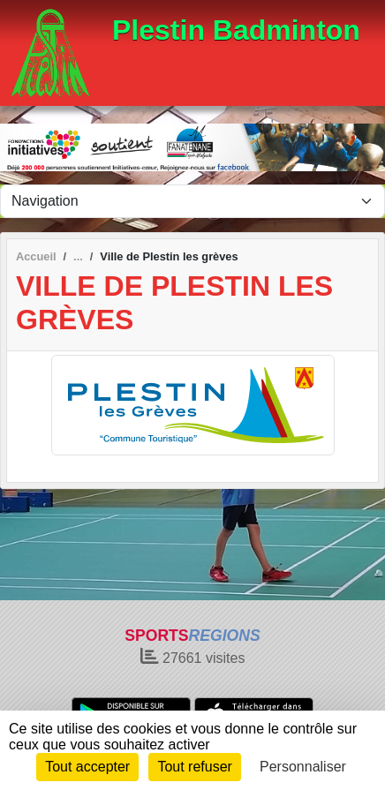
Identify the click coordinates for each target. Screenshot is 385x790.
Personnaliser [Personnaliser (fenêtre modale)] (303, 766)
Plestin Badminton (236, 30)
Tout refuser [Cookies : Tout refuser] (194, 766)
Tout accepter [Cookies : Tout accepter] (87, 766)
